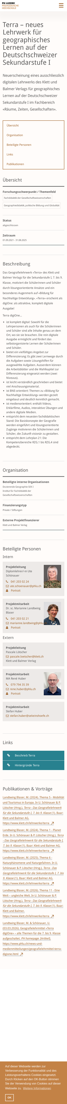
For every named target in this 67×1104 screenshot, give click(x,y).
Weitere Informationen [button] (37, 1088)
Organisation (15, 135)
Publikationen (15, 164)
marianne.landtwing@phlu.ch (28, 623)
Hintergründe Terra (27, 765)
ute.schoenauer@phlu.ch (25, 586)
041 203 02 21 (20, 618)
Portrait (15, 590)
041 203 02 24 (20, 581)
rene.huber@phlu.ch (23, 689)
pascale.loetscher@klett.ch (27, 656)
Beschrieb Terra (25, 755)
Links (10, 154)
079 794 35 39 (20, 684)
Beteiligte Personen (19, 144)
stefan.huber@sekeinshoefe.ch (29, 715)
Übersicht (13, 125)
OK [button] (9, 1097)
